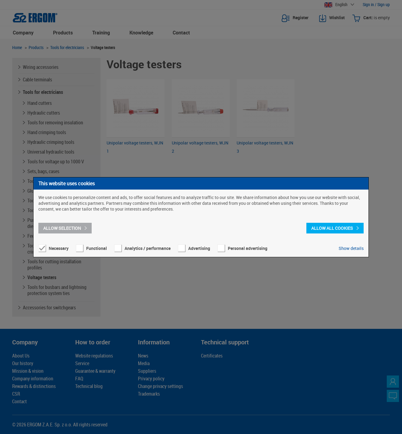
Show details (351, 248)
